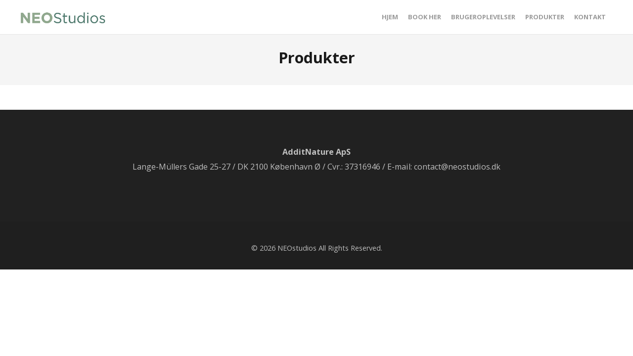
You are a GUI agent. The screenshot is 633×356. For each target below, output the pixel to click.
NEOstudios (296, 248)
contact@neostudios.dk (457, 166)
